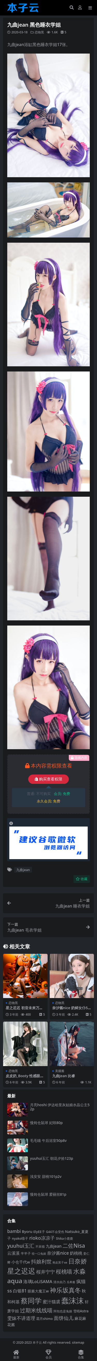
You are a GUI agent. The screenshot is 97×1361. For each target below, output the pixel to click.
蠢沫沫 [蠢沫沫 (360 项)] (72, 1300)
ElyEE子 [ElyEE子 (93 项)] (39, 1231)
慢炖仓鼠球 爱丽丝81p (48, 1194)
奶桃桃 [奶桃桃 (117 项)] (76, 1253)
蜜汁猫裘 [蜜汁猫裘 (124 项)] (51, 1302)
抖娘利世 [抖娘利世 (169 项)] (41, 1261)
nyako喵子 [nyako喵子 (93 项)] (20, 1238)
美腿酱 (59, 1071)
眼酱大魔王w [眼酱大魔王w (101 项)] (38, 1291)
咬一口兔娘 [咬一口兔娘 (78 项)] (39, 1253)
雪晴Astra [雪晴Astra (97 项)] (81, 1311)
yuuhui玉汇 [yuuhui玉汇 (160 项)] (20, 1245)
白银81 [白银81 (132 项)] (20, 1291)
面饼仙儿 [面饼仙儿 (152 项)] (63, 1318)
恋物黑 (39, 32)
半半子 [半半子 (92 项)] (26, 1253)
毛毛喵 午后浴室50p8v (48, 1140)
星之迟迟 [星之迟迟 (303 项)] (21, 1271)
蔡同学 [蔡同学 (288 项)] (31, 1300)
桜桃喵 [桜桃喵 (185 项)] (64, 1271)
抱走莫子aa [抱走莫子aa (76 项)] (60, 1262)
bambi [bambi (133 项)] (14, 1231)
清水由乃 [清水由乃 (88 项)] (59, 1282)
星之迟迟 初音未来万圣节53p (24, 1010)
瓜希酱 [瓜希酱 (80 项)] (71, 1282)
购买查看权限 (48, 779)
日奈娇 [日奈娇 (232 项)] (77, 1261)
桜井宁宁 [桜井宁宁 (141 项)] (45, 1272)
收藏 (81, 879)
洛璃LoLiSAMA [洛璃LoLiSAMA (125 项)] (37, 1281)
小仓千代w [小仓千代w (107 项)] (20, 1262)
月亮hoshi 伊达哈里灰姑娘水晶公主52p (59, 1107)
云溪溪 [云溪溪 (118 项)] (13, 1253)
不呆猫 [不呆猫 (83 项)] (40, 1246)
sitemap (78, 1342)
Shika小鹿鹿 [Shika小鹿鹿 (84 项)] (64, 1238)
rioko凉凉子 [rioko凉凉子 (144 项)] (42, 1238)
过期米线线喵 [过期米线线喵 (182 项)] (36, 1310)
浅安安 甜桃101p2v (46, 1176)
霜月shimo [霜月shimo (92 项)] (44, 1318)
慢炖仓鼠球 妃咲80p (46, 1122)
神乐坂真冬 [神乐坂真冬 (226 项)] (65, 1290)
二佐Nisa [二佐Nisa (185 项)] (74, 1245)
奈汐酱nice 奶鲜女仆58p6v (71, 1010)
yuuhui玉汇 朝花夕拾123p (51, 1158)
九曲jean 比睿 (63, 1075)
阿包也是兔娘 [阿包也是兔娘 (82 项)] (63, 1311)
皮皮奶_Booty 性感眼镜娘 (25, 1078)
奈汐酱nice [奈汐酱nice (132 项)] (58, 1253)
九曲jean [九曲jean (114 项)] (54, 1246)
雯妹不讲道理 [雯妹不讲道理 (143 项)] (21, 1318)
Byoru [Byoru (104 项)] (27, 1231)
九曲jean (23, 869)
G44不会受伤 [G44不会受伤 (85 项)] (55, 1232)
